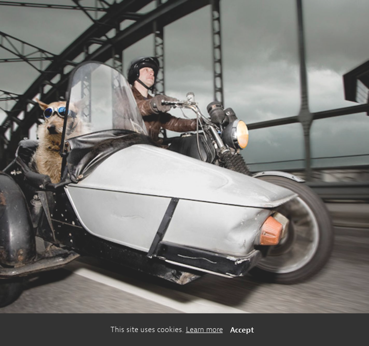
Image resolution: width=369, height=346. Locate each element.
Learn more (204, 329)
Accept (242, 329)
